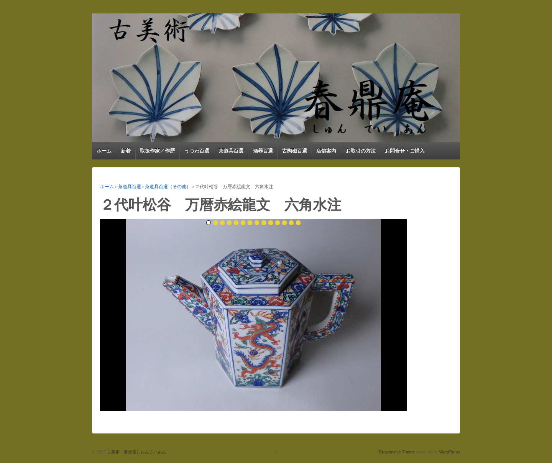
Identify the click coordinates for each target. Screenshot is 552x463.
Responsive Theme (397, 452)
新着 (126, 151)
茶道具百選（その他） (168, 186)
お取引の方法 (361, 151)
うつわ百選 (196, 151)
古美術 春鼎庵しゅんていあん (136, 452)
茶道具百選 (231, 151)
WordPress (449, 452)
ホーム (104, 151)
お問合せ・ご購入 (405, 151)
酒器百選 (263, 151)
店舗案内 (326, 151)
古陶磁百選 (294, 151)
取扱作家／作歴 (157, 151)
